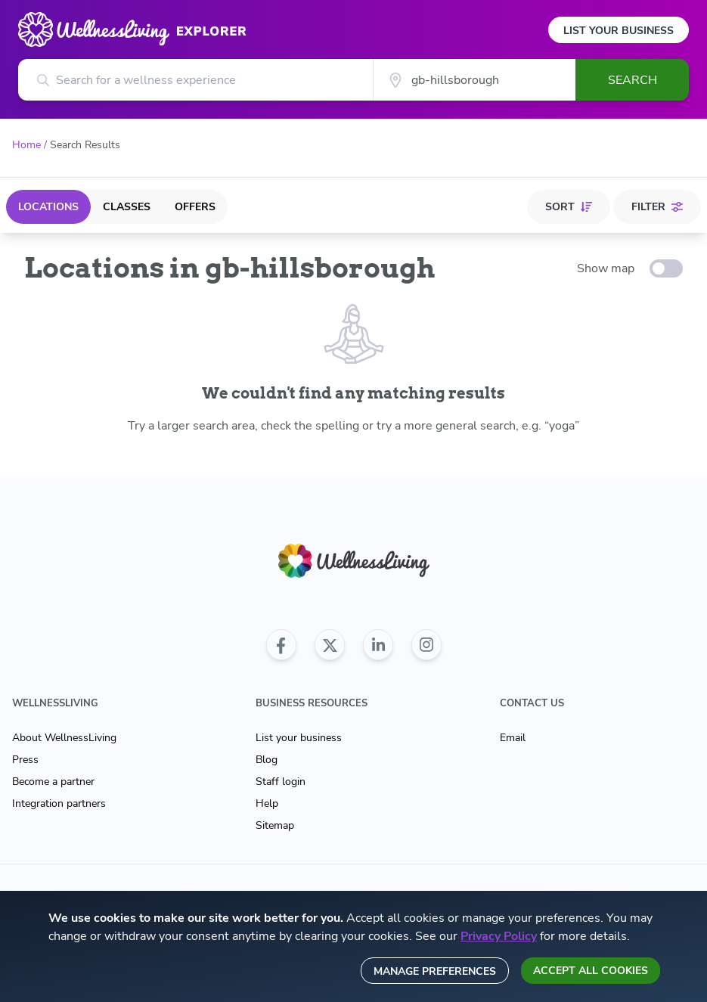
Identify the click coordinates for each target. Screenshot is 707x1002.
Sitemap (275, 825)
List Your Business (618, 30)
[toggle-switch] (666, 268)
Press (25, 759)
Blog (267, 759)
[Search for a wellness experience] (195, 80)
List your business (299, 738)
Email (513, 738)
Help (267, 803)
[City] (474, 80)
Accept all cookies (590, 970)
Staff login (280, 781)
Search (632, 80)
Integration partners (59, 803)
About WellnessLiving (64, 738)
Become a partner (53, 781)
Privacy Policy (498, 936)
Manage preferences (435, 971)
